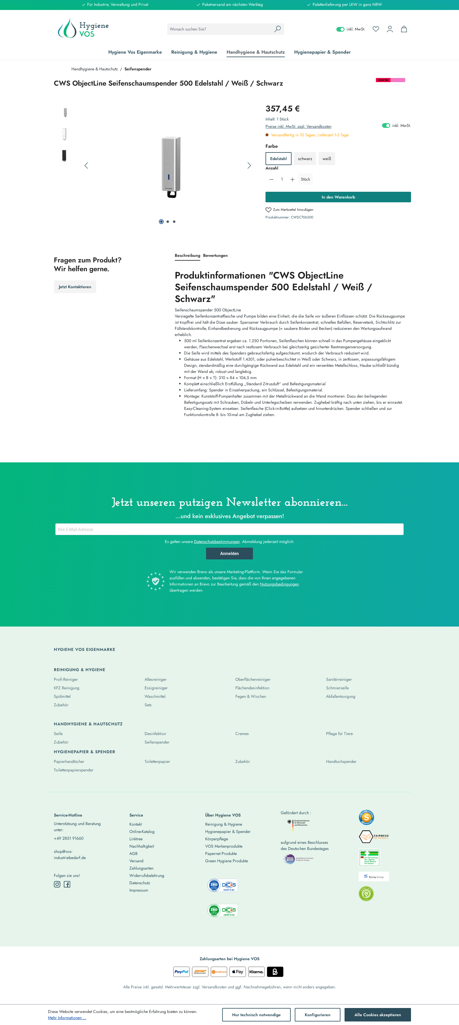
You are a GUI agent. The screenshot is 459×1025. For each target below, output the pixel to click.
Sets (148, 705)
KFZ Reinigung (66, 688)
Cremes (242, 733)
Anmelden (229, 553)
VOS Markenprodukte (223, 846)
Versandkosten (214, 987)
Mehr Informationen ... (67, 1018)
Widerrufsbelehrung (146, 875)
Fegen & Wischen (250, 696)
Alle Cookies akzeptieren (377, 1015)
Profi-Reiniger (66, 679)
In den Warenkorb (338, 197)
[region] (154, 166)
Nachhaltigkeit (141, 846)
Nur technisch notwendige (256, 1015)
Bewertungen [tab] (215, 255)
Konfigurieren (317, 1015)
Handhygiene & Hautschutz (88, 724)
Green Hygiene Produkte (226, 861)
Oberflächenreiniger (252, 679)
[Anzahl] (282, 179)
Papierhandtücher (69, 761)
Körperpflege (216, 839)
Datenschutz (139, 883)
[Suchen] (277, 29)
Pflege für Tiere (339, 733)
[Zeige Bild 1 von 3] (161, 221)
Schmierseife (337, 688)
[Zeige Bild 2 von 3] (168, 221)
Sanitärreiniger (339, 679)
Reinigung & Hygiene (79, 670)
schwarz (305, 159)
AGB (133, 853)
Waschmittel (155, 696)
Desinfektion (155, 733)
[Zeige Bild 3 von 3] (174, 221)
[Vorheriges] (86, 165)
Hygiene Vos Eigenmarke (84, 649)
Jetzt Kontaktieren (75, 287)
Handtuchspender (341, 761)
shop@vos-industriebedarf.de (70, 854)
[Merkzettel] (376, 29)
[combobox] (219, 29)
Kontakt (135, 824)
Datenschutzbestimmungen (217, 541)
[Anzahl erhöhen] (293, 179)
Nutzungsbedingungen (279, 584)
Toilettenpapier (157, 761)
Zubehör (61, 705)
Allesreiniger (156, 679)
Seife (58, 733)
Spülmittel (62, 696)
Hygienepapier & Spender (84, 752)
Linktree (136, 839)
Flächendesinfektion (252, 688)
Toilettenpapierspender (73, 770)
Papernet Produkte (221, 853)
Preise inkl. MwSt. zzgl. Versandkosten (298, 126)
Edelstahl (278, 159)
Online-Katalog (142, 831)
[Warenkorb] (404, 29)
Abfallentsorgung (340, 696)
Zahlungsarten (141, 868)
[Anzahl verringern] (272, 179)
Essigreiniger (156, 688)
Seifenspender (157, 742)
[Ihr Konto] (390, 29)
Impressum (138, 890)
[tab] (187, 256)
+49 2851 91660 (68, 838)
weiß (327, 159)
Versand (136, 861)
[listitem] (366, 819)
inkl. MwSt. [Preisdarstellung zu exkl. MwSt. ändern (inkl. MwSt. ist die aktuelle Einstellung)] (351, 29)
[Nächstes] (249, 165)
